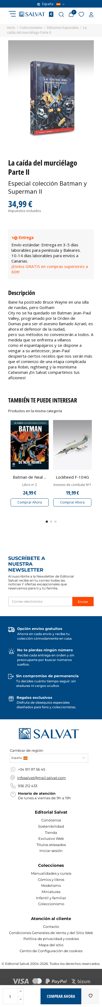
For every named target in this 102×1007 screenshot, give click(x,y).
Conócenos (51, 820)
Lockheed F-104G (72, 477)
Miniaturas (51, 891)
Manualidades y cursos (51, 873)
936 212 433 (27, 786)
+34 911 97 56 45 (31, 769)
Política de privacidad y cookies (51, 938)
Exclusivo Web (51, 838)
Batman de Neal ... (29, 477)
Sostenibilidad (51, 826)
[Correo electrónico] (40, 601)
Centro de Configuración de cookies (51, 951)
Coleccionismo (51, 904)
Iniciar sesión (51, 850)
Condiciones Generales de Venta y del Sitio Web (51, 933)
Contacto (51, 926)
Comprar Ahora (29, 502)
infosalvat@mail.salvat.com (41, 778)
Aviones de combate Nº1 (72, 485)
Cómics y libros (51, 879)
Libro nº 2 (29, 485)
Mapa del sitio (51, 945)
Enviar (83, 602)
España (51, 4)
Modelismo (51, 885)
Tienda (51, 832)
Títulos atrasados (51, 844)
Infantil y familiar (51, 898)
